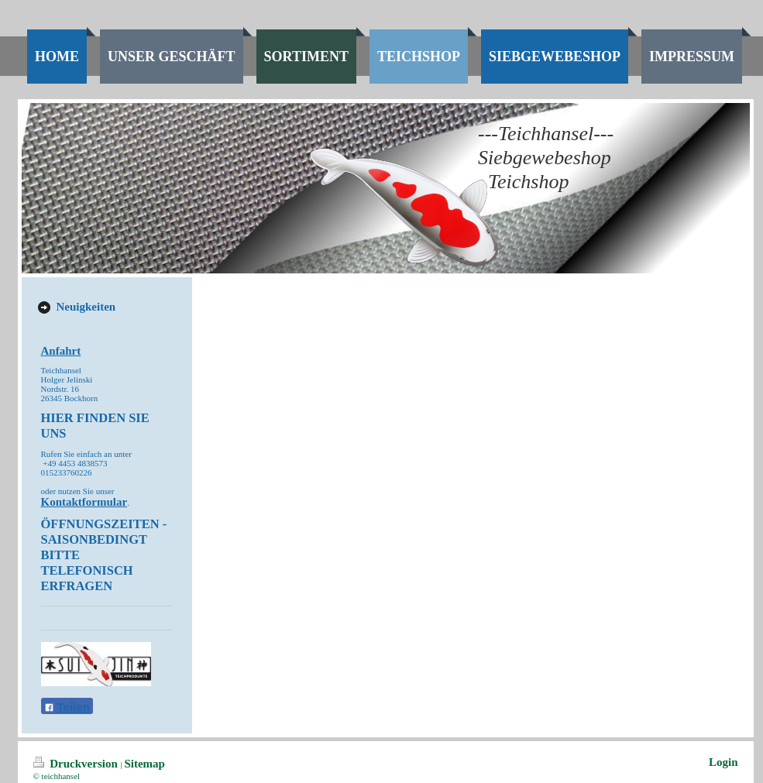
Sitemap (144, 763)
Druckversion (77, 763)
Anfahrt (61, 351)
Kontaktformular (84, 502)
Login (723, 762)
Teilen (67, 706)
